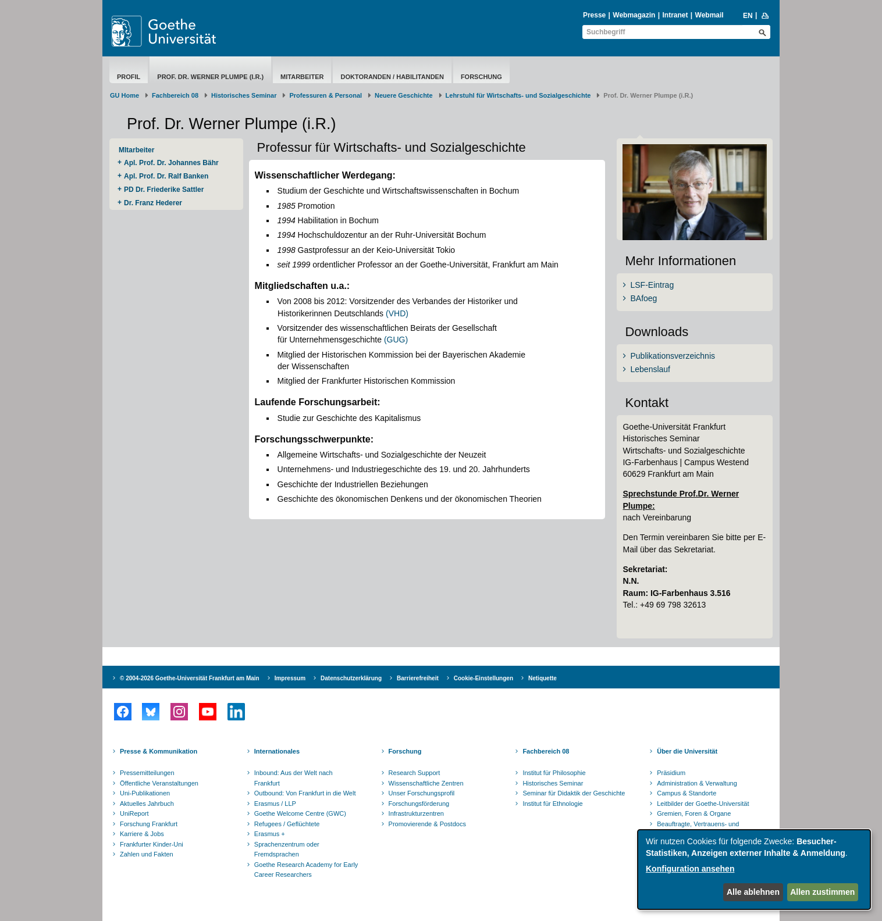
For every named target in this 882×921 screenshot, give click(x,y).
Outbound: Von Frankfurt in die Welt (305, 793)
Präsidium (671, 772)
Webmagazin (634, 15)
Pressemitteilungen (147, 772)
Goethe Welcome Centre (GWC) (300, 813)
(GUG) (396, 339)
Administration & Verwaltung (697, 783)
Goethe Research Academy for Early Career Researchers (306, 870)
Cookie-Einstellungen (483, 678)
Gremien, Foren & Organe (694, 813)
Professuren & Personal (325, 95)
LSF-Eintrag (652, 285)
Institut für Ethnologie (552, 803)
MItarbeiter (301, 76)
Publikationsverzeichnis (672, 355)
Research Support (414, 772)
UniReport (134, 813)
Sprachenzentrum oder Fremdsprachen (286, 849)
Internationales (277, 751)
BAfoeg (643, 298)
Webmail (709, 15)
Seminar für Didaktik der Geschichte (573, 793)
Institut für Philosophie (553, 772)
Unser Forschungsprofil (422, 793)
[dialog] (754, 869)
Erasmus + (269, 833)
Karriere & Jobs (142, 833)
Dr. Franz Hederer (153, 203)
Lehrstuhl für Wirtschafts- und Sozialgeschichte (518, 95)
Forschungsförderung (419, 803)
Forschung (481, 76)
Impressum (290, 678)
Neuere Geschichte (404, 95)
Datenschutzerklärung (351, 678)
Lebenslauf (650, 369)
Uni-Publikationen (145, 793)
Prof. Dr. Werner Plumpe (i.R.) (210, 76)
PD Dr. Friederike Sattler (164, 189)
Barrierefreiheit (418, 678)
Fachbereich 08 (175, 95)
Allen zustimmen (822, 892)
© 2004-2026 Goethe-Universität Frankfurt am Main (189, 678)
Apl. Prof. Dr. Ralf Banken (166, 176)
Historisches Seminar (244, 95)
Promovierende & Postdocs (427, 823)
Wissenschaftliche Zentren (426, 783)
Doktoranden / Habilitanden (391, 76)
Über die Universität (687, 751)
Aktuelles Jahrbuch (147, 803)
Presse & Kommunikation (158, 751)
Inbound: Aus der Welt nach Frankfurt (293, 778)
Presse (594, 15)
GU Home (124, 95)
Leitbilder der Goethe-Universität (703, 803)
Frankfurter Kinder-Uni (151, 844)
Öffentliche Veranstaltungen (159, 783)
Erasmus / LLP (275, 803)
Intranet (675, 15)
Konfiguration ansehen (690, 868)
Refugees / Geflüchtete (287, 823)
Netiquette (542, 678)
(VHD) (397, 313)
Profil (128, 76)
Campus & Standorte (686, 793)
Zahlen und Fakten (146, 854)
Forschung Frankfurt (148, 823)
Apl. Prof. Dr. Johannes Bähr (171, 163)
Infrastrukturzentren (416, 813)
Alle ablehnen (753, 892)
